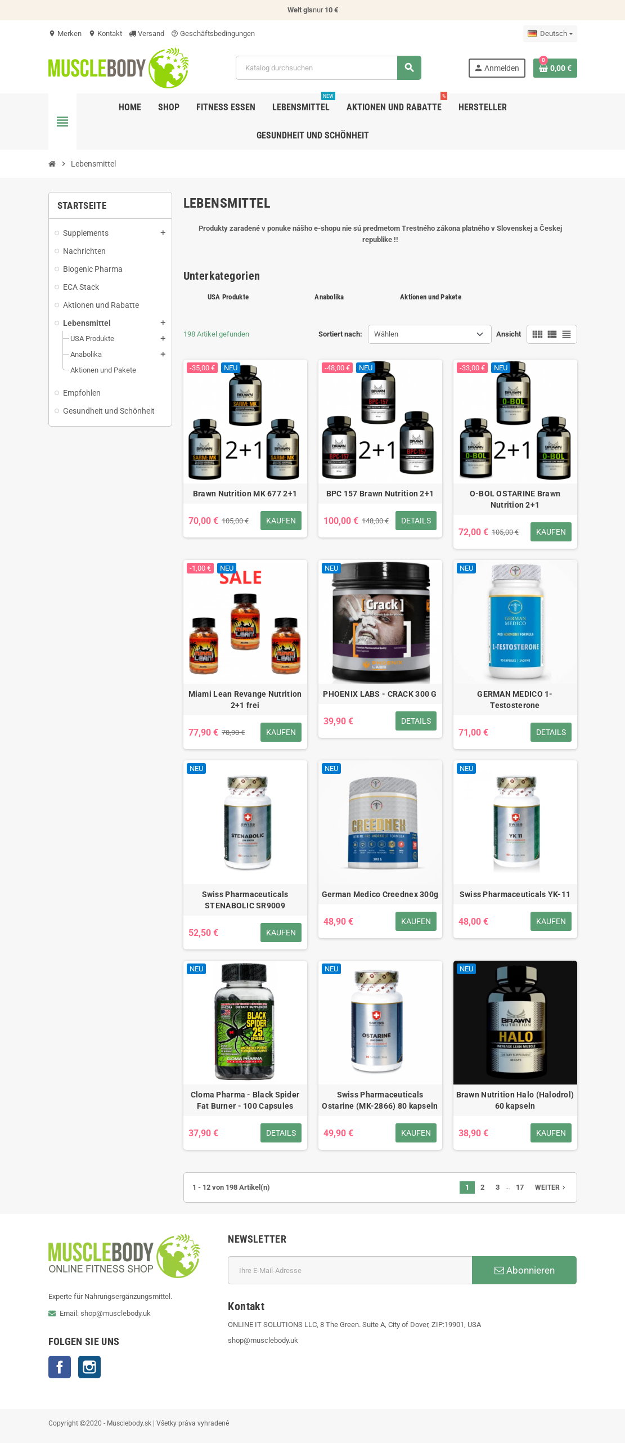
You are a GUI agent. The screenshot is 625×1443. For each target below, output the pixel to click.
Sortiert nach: (340, 334)
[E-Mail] (350, 1270)
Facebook (59, 1367)
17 (520, 1187)
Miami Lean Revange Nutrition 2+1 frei (245, 699)
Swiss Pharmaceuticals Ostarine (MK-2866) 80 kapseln (380, 1100)
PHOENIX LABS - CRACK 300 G (380, 693)
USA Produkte (228, 297)
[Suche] (328, 68)
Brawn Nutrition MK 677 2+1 (245, 493)
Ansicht (508, 334)
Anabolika (329, 297)
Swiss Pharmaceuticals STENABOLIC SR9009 (245, 900)
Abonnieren (524, 1270)
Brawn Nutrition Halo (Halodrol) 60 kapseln (515, 1100)
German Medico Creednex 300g (380, 894)
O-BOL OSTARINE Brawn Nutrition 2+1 (515, 499)
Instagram (89, 1367)
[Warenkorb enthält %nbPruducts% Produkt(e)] (555, 68)
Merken (65, 33)
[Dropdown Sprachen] (550, 33)
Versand (146, 33)
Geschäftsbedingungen (213, 33)
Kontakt (105, 33)
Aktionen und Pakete (430, 297)
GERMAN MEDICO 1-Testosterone (514, 699)
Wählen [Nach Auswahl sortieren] (386, 334)
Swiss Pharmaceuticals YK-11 (515, 894)
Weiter (551, 1187)
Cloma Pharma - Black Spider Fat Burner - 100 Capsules (245, 1100)
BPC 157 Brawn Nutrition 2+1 (380, 493)
